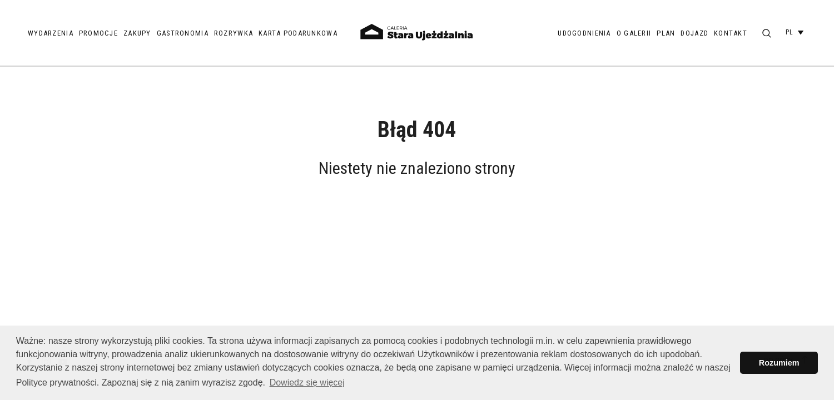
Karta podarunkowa (298, 33)
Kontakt (730, 33)
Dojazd (694, 33)
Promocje (98, 33)
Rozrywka (233, 33)
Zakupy (137, 33)
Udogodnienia (584, 33)
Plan (666, 33)
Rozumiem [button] (779, 362)
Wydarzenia (50, 33)
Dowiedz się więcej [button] (307, 382)
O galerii (634, 33)
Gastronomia (183, 33)
